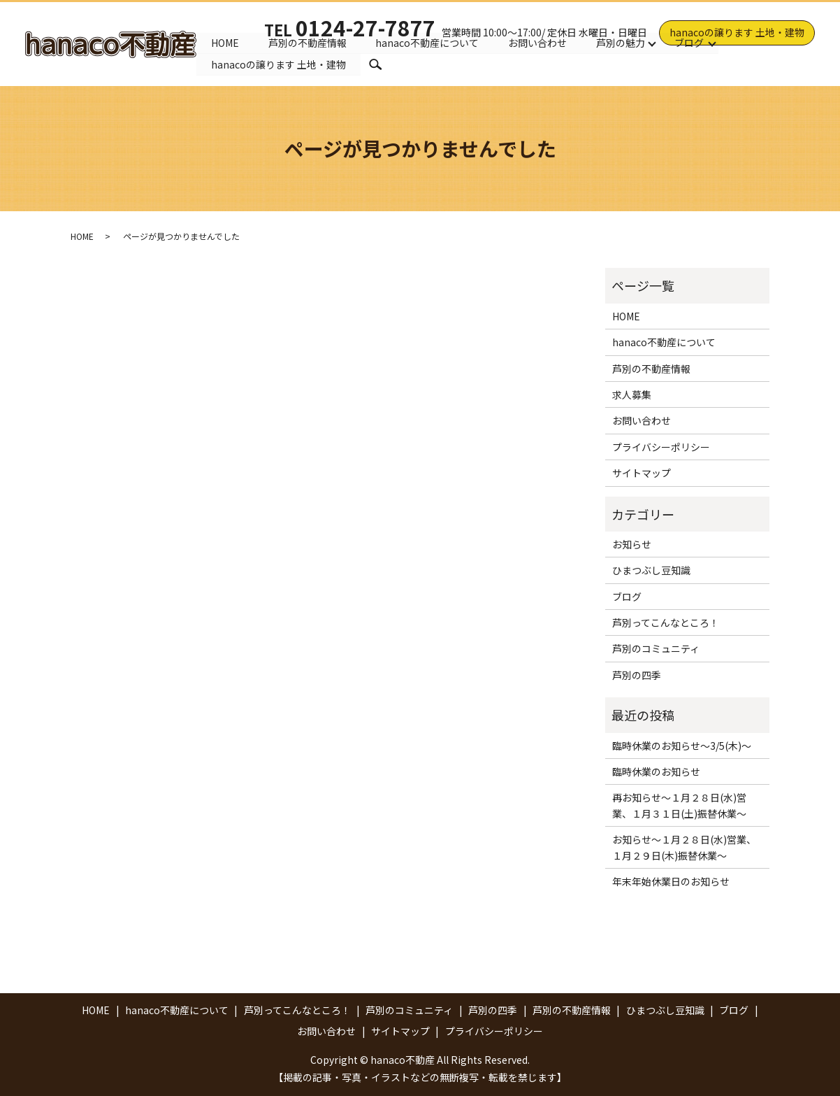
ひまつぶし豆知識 (651, 570)
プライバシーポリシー (661, 447)
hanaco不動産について (427, 41)
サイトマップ (641, 473)
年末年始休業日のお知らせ (671, 881)
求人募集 (631, 394)
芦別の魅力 (621, 41)
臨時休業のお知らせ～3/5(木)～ (681, 746)
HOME (225, 41)
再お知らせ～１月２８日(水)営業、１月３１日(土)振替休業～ (679, 805)
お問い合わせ (538, 41)
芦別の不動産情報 (307, 41)
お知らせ (631, 544)
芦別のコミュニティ (656, 648)
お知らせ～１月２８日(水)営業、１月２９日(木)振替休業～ (684, 847)
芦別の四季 (636, 675)
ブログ (689, 41)
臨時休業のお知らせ (656, 771)
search (375, 64)
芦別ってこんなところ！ (665, 622)
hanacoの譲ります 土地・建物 (736, 32)
